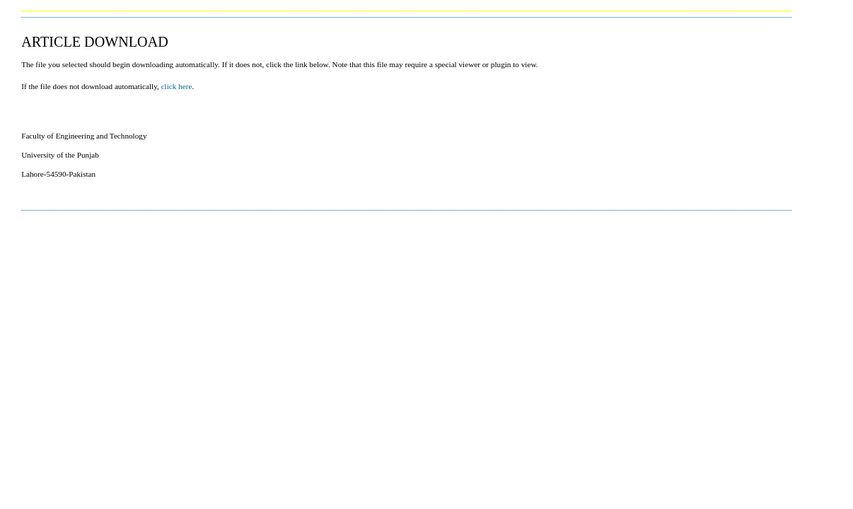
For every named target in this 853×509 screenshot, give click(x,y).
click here (176, 86)
